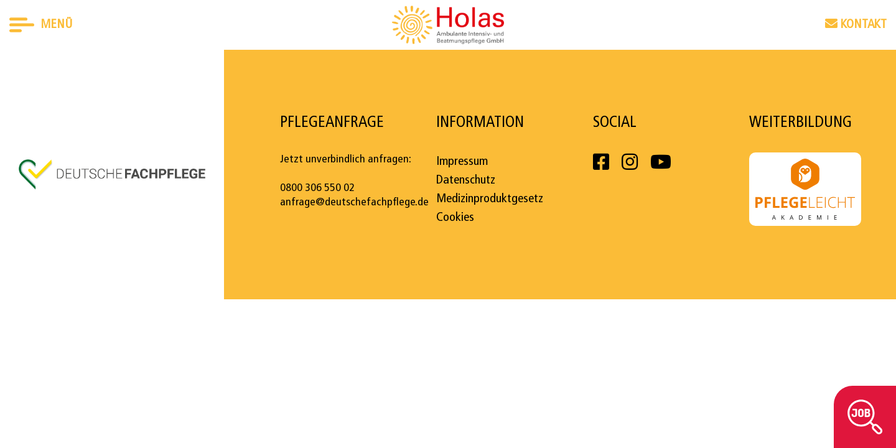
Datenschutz (465, 180)
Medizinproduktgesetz (489, 199)
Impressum (462, 162)
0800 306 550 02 (317, 188)
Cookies (455, 218)
